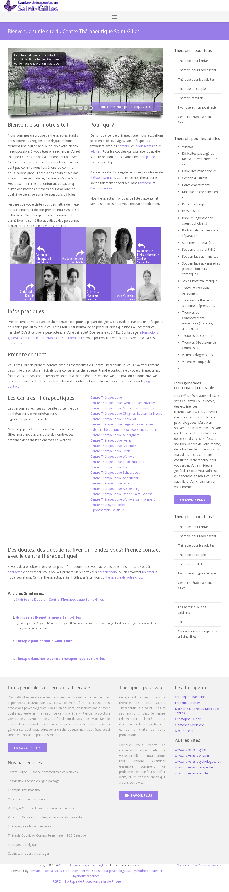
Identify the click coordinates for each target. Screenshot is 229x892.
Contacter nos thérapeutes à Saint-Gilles (197, 634)
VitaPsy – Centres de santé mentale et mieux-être (44, 808)
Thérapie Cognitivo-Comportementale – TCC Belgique (47, 835)
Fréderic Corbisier (187, 703)
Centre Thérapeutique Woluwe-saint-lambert (122, 499)
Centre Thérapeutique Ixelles (111, 440)
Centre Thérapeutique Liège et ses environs (121, 424)
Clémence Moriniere (189, 725)
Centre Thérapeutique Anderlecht (114, 478)
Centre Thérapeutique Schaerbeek (115, 472)
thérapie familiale (102, 177)
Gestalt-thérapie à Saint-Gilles (195, 119)
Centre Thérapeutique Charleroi (113, 419)
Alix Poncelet (184, 731)
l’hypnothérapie (101, 188)
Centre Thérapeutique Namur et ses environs (123, 403)
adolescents (145, 146)
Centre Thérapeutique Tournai (112, 467)
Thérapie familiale (191, 98)
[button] (114, 17)
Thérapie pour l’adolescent (197, 70)
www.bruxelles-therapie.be (194, 767)
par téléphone (108, 572)
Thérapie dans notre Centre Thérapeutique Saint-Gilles (60, 658)
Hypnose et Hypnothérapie (197, 107)
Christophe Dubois (188, 719)
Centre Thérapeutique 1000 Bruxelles (117, 462)
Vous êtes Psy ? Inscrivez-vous (199, 865)
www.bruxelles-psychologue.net (198, 761)
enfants (123, 146)
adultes (95, 151)
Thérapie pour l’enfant (194, 61)
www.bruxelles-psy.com (192, 755)
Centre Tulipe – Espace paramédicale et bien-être (43, 772)
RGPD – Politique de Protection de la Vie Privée (87, 881)
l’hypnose (145, 183)
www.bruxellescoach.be (192, 773)
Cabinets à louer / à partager (28, 853)
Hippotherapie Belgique (107, 510)
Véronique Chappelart (190, 697)
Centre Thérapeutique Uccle (110, 451)
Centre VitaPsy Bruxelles (107, 505)
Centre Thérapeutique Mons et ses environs (122, 408)
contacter (15, 572)
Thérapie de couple (192, 88)
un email (148, 572)
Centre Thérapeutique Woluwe (112, 456)
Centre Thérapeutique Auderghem (115, 435)
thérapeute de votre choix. (124, 577)
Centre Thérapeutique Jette (109, 483)
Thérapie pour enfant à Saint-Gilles (44, 641)
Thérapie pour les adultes (196, 79)
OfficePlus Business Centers (28, 799)
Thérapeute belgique (23, 844)
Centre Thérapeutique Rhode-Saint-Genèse (121, 494)
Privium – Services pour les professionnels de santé (45, 817)
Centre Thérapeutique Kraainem (113, 446)
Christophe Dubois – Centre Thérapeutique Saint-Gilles (60, 599)
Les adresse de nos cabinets (192, 609)
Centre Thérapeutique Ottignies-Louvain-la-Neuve (126, 413)
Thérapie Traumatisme (24, 790)
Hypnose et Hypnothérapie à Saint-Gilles (48, 617)
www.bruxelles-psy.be (190, 749)
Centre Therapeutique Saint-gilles (83, 865)
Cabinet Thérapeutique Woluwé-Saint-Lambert (123, 429)
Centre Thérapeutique (106, 397)
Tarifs (182, 622)
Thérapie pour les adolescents (29, 826)
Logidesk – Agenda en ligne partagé (33, 781)
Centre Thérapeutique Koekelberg (114, 488)
